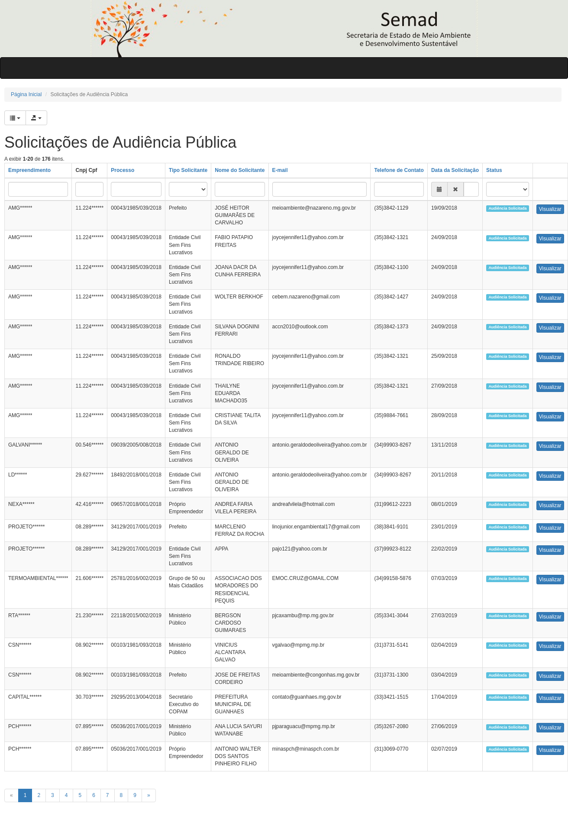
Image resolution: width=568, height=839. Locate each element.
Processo (122, 170)
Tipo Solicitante (188, 170)
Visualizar (550, 209)
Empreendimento (29, 170)
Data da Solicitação (455, 170)
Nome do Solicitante (240, 170)
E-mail (280, 170)
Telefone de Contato (398, 170)
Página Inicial (26, 94)
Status (494, 170)
